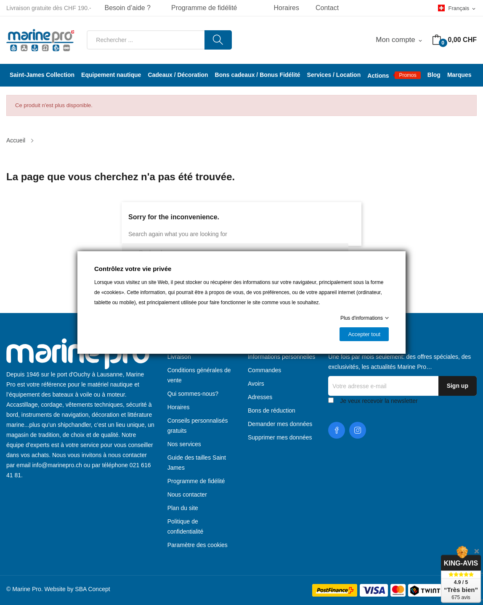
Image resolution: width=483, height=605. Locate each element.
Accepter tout (364, 334)
